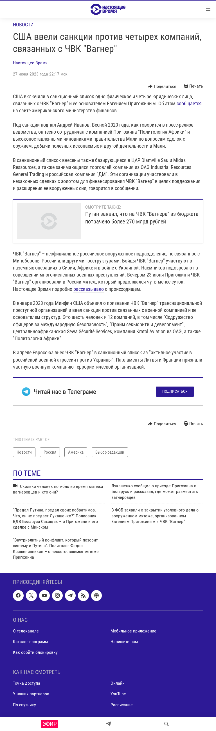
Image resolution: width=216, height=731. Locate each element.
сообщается (189, 103)
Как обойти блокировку (35, 652)
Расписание (122, 704)
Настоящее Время (30, 62)
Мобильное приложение (133, 631)
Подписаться (175, 391)
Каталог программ (30, 641)
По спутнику (24, 704)
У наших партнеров (31, 694)
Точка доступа (26, 683)
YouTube (118, 694)
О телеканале (26, 631)
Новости (23, 25)
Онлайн (118, 683)
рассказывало (88, 289)
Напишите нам (124, 641)
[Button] (162, 86)
